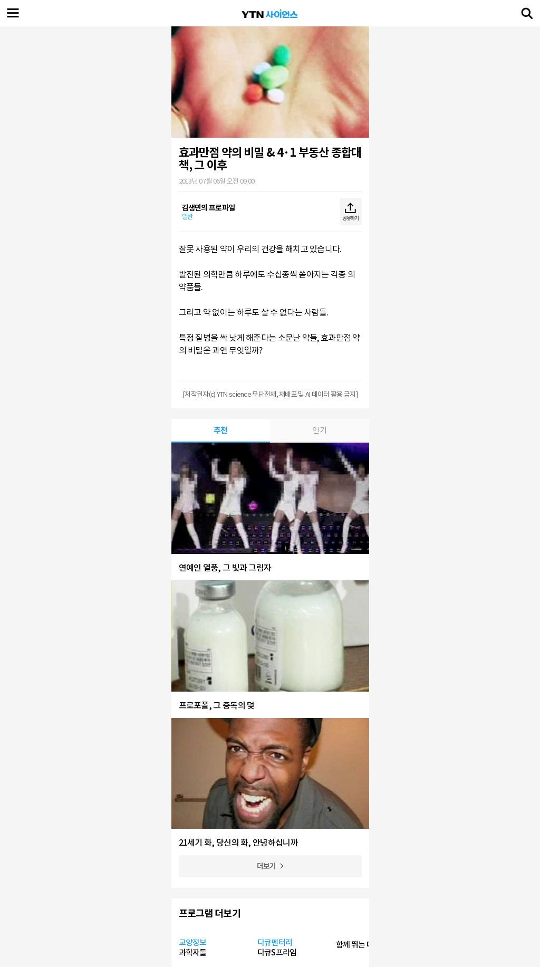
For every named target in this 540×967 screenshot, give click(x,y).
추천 (221, 430)
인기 (319, 430)
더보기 (266, 866)
